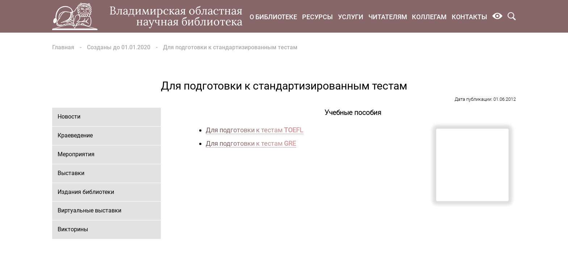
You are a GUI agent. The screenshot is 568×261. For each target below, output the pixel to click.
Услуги (350, 17)
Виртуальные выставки (89, 210)
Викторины (73, 229)
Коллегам (429, 17)
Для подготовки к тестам (254, 130)
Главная (63, 47)
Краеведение (75, 135)
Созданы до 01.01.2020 (118, 47)
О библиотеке (273, 17)
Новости (69, 116)
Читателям (387, 17)
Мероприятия (76, 154)
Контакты (469, 17)
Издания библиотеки (86, 191)
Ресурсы (317, 17)
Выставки (71, 173)
